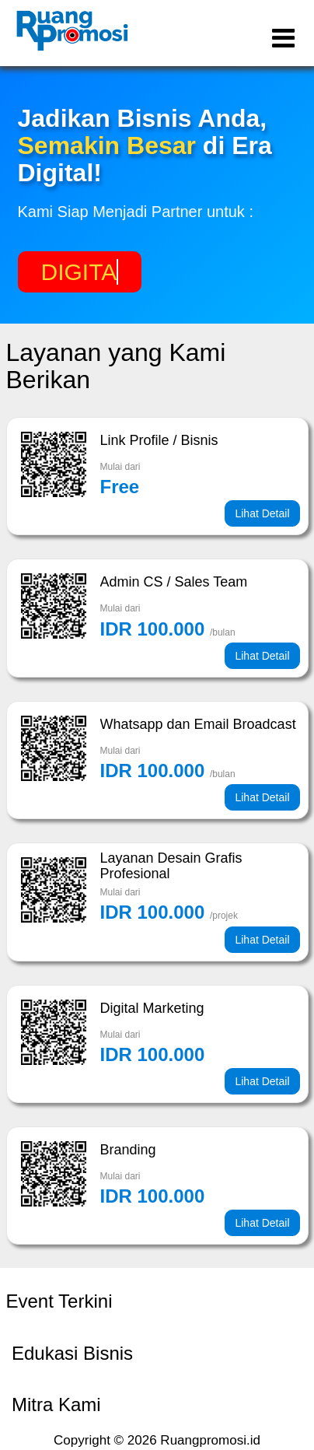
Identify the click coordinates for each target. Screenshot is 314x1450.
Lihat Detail (262, 513)
